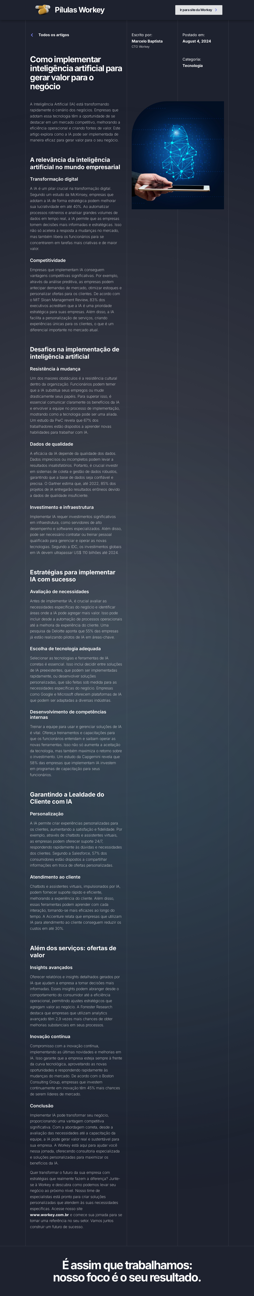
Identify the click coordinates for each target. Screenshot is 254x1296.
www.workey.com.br (49, 1214)
